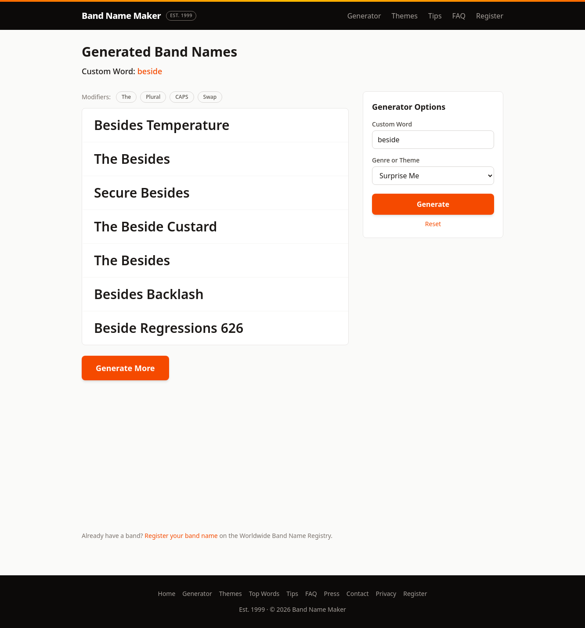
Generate (433, 204)
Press (331, 593)
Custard (192, 226)
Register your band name (180, 535)
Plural (153, 97)
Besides (118, 125)
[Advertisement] (433, 307)
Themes (405, 16)
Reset (433, 224)
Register (489, 16)
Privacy (386, 593)
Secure (115, 193)
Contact (358, 593)
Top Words (264, 593)
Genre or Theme (395, 160)
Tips (435, 16)
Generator (364, 16)
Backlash (175, 294)
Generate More (125, 368)
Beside (142, 226)
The (126, 97)
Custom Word (392, 124)
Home (167, 593)
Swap (210, 97)
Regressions (178, 328)
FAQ (459, 16)
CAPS (181, 97)
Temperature (188, 125)
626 (232, 328)
